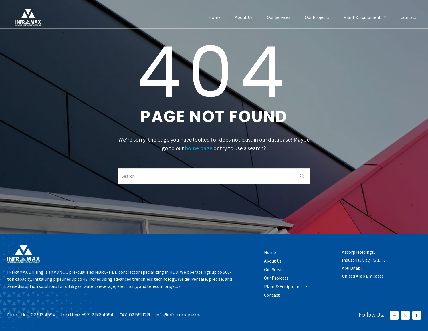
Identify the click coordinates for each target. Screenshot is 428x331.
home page (198, 148)
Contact (409, 17)
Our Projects (317, 17)
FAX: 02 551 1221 (134, 315)
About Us (244, 17)
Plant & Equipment (365, 17)
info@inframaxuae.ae (178, 315)
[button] (365, 17)
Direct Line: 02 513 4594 (31, 315)
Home (215, 17)
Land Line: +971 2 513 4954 (87, 315)
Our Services (278, 17)
